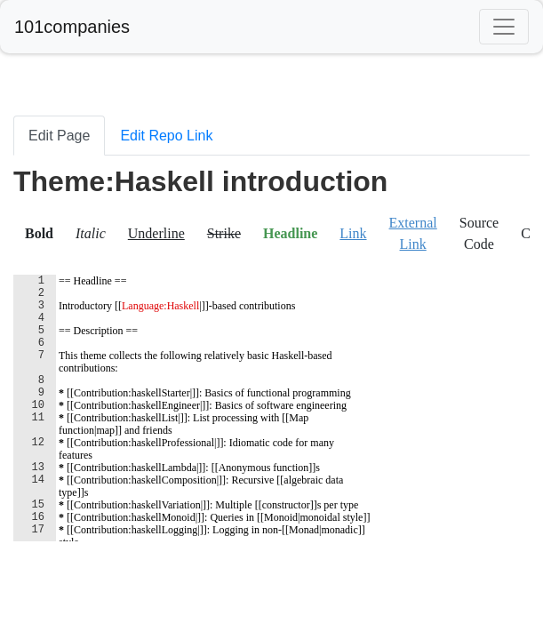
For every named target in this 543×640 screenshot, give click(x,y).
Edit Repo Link (166, 135)
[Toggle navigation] (504, 26)
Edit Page (59, 135)
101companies (72, 26)
